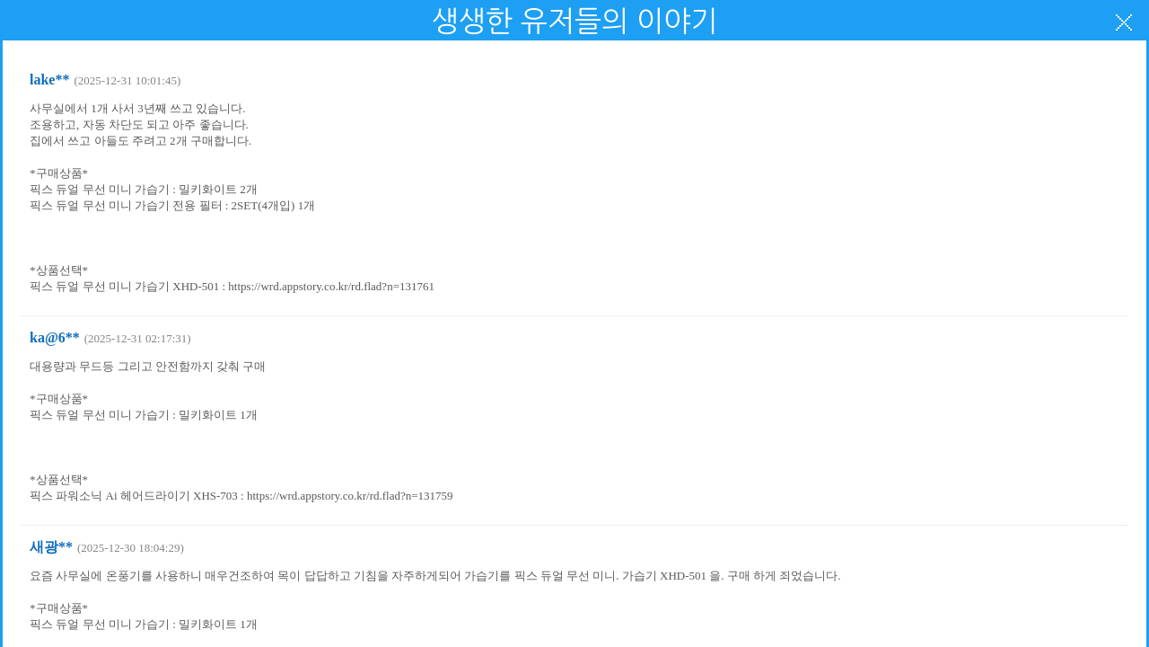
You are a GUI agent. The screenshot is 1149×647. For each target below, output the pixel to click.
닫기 (1123, 22)
